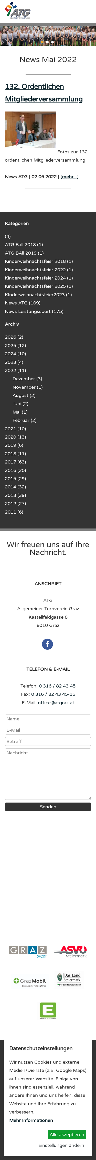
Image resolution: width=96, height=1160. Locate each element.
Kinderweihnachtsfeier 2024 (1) (39, 278)
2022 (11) (15, 370)
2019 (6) (14, 445)
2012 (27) (15, 503)
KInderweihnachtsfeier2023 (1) (38, 295)
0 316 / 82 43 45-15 (53, 694)
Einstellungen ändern (61, 1145)
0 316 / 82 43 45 (57, 686)
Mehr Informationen (31, 1120)
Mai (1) (20, 412)
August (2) (24, 395)
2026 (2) (14, 337)
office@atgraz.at (56, 703)
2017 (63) (15, 462)
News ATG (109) (22, 303)
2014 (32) (15, 487)
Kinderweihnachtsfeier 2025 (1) (39, 286)
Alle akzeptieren (67, 1134)
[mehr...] (69, 177)
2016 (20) (15, 470)
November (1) (28, 387)
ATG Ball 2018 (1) (24, 244)
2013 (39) (15, 495)
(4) (8, 236)
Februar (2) (25, 420)
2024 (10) (15, 354)
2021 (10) (15, 429)
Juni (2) (20, 403)
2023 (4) (14, 362)
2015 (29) (15, 478)
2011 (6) (14, 512)
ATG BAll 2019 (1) (24, 253)
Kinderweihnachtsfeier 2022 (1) (39, 270)
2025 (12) (15, 345)
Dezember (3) (27, 379)
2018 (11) (15, 454)
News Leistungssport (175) (34, 311)
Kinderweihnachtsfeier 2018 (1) (39, 261)
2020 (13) (15, 437)
